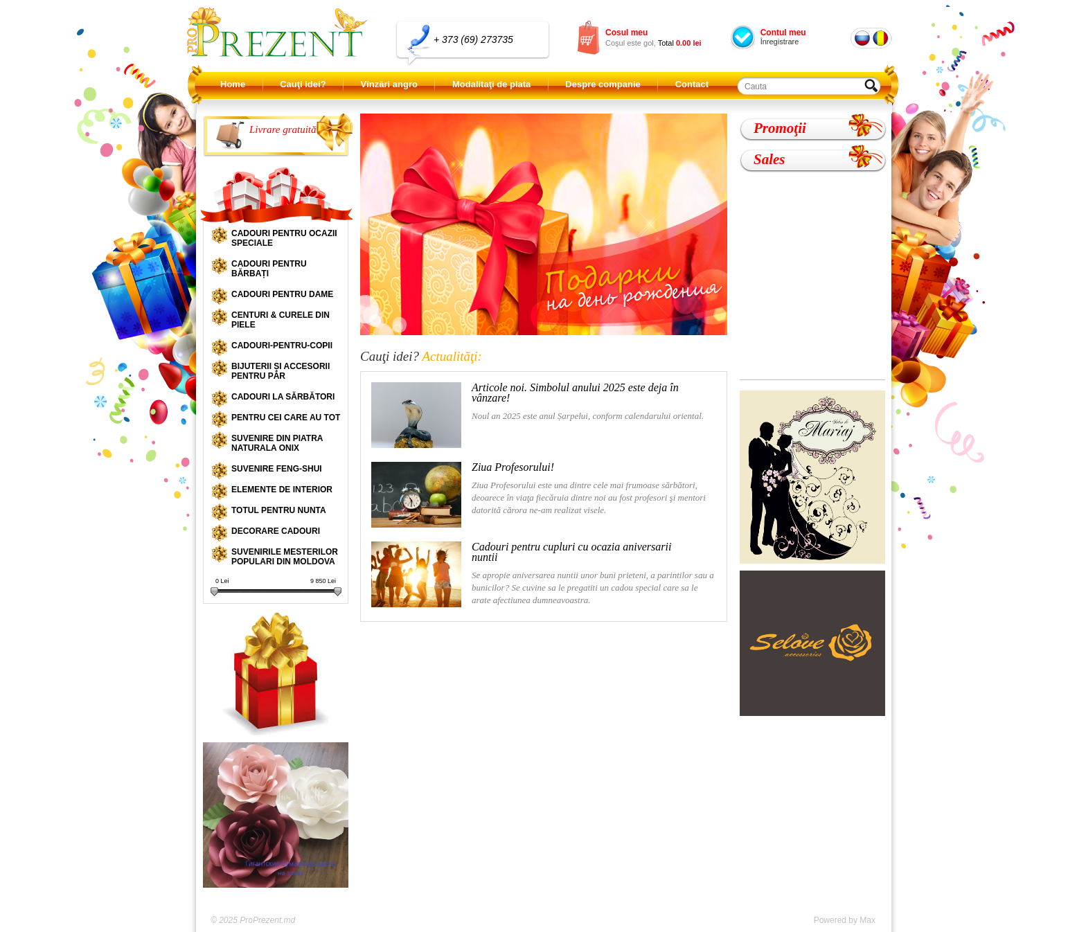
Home (232, 84)
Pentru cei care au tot (285, 417)
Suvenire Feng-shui (276, 469)
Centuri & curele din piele (280, 320)
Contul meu (783, 32)
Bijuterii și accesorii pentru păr (280, 371)
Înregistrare (779, 41)
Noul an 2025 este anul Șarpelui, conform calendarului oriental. (537, 415)
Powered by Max (844, 920)
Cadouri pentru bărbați (269, 268)
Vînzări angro (389, 84)
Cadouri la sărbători (283, 397)
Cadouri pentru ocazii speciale (284, 238)
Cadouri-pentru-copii (281, 345)
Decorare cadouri (275, 531)
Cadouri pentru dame (282, 294)
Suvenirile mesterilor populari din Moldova (284, 556)
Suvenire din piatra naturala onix (277, 443)
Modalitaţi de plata (491, 84)
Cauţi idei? (303, 84)
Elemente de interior (281, 489)
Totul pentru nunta (278, 510)
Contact (692, 84)
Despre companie (602, 84)
